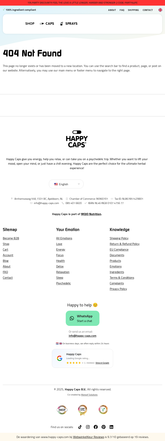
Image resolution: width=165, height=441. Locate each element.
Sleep (59, 277)
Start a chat (84, 321)
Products (115, 260)
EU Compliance (119, 249)
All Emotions (64, 238)
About (112, 10)
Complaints (117, 283)
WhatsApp (85, 316)
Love (59, 244)
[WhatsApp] (71, 318)
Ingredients (117, 272)
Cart (5, 249)
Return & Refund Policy (125, 244)
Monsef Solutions (89, 394)
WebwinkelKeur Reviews (88, 437)
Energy (60, 249)
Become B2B (11, 238)
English (61, 184)
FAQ (122, 10)
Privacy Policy (118, 289)
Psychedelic (63, 283)
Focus (59, 255)
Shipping (133, 10)
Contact (148, 10)
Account (8, 255)
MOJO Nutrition (91, 214)
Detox (59, 266)
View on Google (102, 362)
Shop (6, 244)
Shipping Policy (119, 238)
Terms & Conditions (122, 277)
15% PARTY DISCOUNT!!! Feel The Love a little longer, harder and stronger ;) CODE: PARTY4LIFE (82, 2)
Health (60, 260)
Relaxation (62, 272)
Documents (117, 255)
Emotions (116, 266)
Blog (5, 260)
